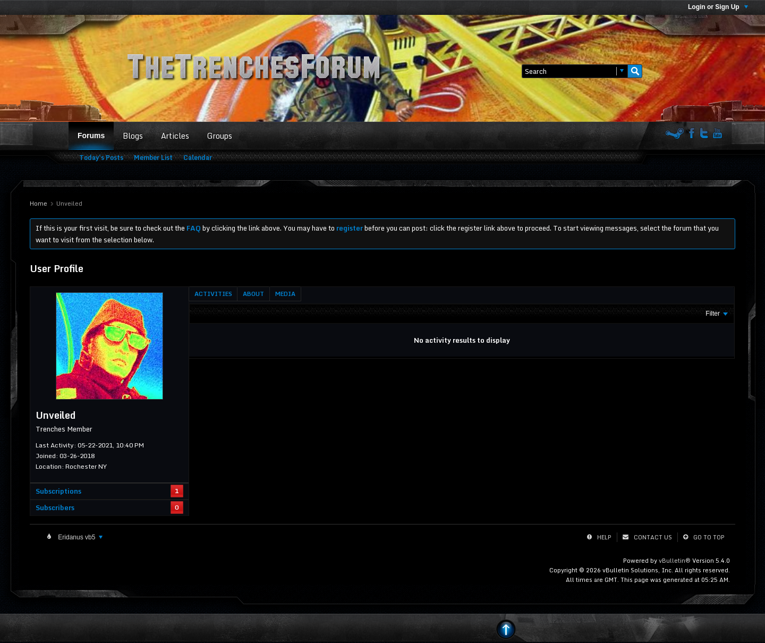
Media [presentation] (285, 294)
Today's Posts (101, 158)
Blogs (133, 136)
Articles (175, 136)
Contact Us (653, 537)
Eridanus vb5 (79, 537)
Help (604, 537)
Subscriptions (58, 491)
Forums (91, 135)
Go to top (709, 537)
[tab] (213, 293)
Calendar (197, 158)
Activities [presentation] (213, 294)
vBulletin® (675, 560)
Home (38, 203)
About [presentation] (253, 294)
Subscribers (55, 507)
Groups (219, 136)
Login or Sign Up (718, 7)
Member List (153, 158)
